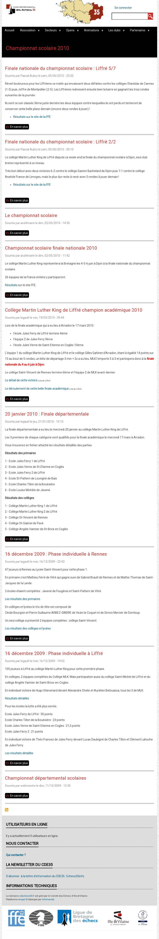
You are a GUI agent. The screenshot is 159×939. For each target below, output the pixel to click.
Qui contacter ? (16, 855)
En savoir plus (19, 126)
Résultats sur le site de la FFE (32, 116)
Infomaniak (48, 899)
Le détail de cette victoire (21, 380)
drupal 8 (22, 899)
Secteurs (51, 31)
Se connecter (123, 7)
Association (28, 31)
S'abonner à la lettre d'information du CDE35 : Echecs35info (45, 876)
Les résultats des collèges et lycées (28, 628)
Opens (71, 31)
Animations (92, 31)
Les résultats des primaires (22, 599)
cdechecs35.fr (26, 896)
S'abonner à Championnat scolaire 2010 (6, 809)
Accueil (9, 30)
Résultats (11, 285)
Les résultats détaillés (19, 753)
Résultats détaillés (17, 698)
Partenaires (138, 31)
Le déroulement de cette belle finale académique (37, 388)
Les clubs (115, 31)
